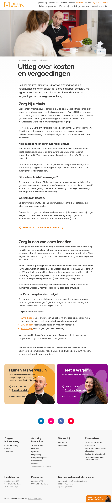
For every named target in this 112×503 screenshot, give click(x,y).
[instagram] (51, 421)
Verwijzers (97, 6)
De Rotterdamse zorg (94, 442)
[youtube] (71, 421)
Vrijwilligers (62, 445)
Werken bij (64, 6)
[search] (106, 6)
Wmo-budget (27, 317)
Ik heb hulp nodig (47, 6)
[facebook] (61, 421)
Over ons (79, 3)
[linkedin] (41, 421)
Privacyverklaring (35, 498)
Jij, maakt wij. (42, 3)
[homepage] (14, 4)
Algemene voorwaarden (41, 467)
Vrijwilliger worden (80, 6)
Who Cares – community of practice (95, 449)
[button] (98, 498)
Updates (64, 3)
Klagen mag (36, 455)
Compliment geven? (39, 458)
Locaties (72, 3)
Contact (88, 3)
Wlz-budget (27, 328)
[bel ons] (17, 386)
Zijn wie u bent (53, 3)
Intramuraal (90, 445)
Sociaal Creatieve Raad (95, 454)
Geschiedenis (37, 461)
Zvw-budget (27, 324)
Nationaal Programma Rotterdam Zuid (94, 458)
